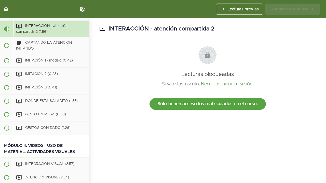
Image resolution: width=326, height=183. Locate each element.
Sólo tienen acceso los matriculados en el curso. (207, 104)
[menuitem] (82, 9)
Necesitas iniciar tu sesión (226, 84)
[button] (6, 9)
